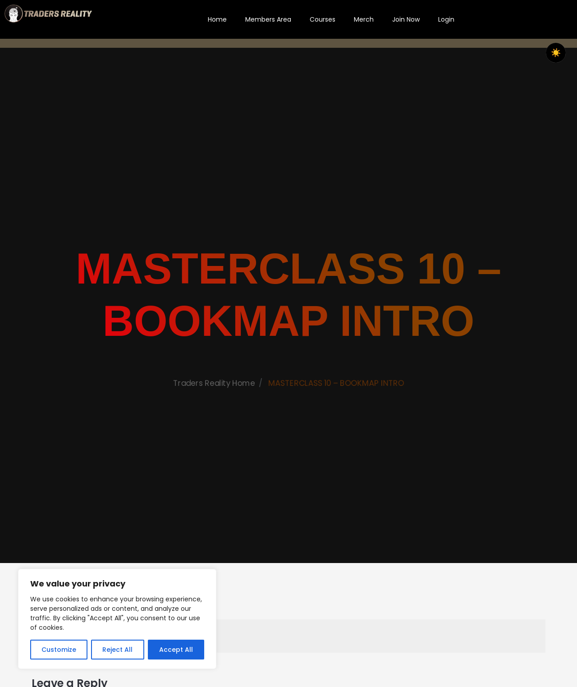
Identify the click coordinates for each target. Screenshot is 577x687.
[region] (117, 619)
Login (446, 19)
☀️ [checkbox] (556, 52)
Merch (364, 19)
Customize (58, 649)
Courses (322, 19)
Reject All (117, 649)
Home (217, 19)
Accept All (176, 649)
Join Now (406, 19)
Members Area (268, 19)
